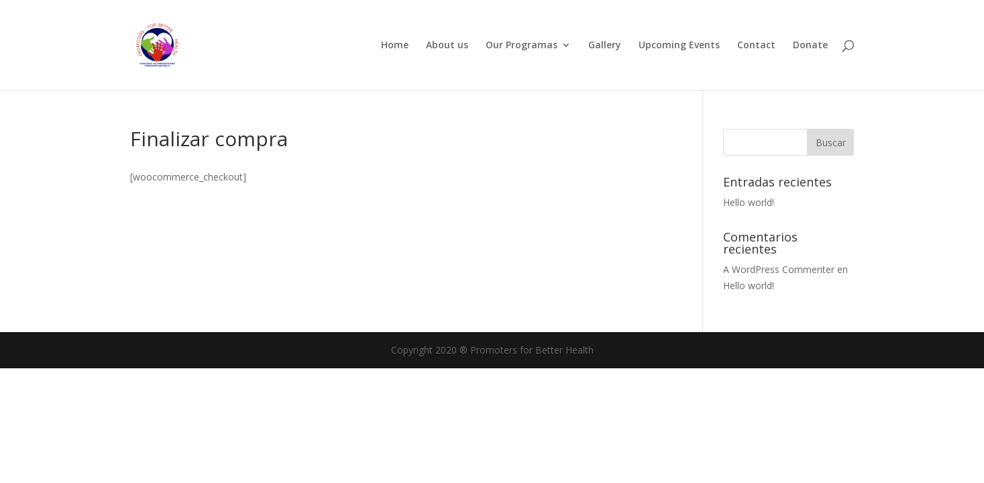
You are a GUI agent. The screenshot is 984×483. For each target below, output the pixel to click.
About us (447, 45)
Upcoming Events (679, 45)
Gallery (604, 45)
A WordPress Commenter (778, 269)
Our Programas (521, 45)
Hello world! (748, 202)
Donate (810, 45)
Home (394, 45)
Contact (756, 45)
